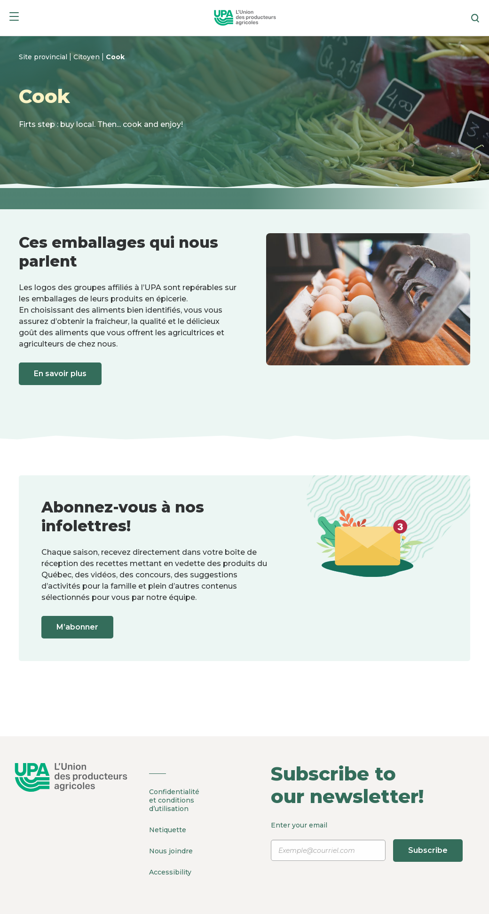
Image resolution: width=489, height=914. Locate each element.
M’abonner (77, 626)
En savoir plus (60, 373)
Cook (115, 57)
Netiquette (167, 830)
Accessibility (170, 872)
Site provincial (44, 57)
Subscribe (428, 850)
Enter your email (367, 841)
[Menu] (14, 18)
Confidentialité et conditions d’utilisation (174, 800)
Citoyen (87, 57)
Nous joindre (171, 851)
